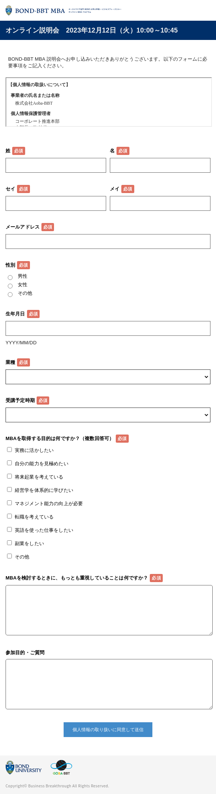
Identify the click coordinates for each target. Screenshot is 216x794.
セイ (10, 189)
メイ (114, 189)
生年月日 (15, 314)
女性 (22, 284)
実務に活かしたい (34, 450)
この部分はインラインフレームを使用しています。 (109, 102)
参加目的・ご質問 (25, 652)
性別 (10, 265)
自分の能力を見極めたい (41, 463)
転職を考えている (34, 517)
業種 (10, 362)
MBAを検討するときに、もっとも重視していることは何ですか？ (77, 578)
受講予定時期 (20, 400)
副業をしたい (29, 543)
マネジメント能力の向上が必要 (49, 503)
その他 (25, 293)
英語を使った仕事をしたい (44, 530)
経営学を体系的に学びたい (44, 490)
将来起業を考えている (39, 477)
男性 (22, 276)
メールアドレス (23, 227)
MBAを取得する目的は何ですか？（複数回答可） (60, 438)
